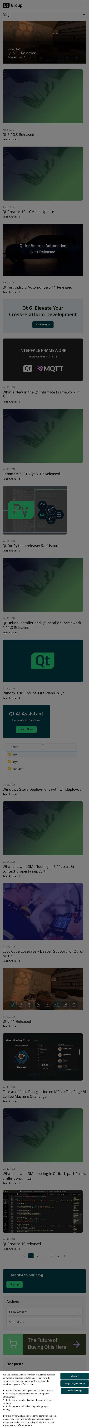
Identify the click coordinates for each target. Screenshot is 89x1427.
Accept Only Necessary (74, 1383)
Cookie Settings (74, 1390)
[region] (44, 1399)
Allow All (75, 1376)
